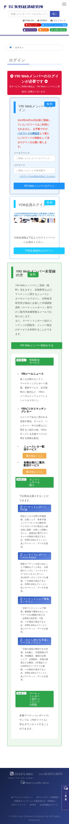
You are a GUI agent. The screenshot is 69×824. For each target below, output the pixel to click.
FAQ (32, 805)
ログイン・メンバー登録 (54, 25)
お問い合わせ (58, 30)
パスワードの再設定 (29, 133)
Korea (42, 20)
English (28, 20)
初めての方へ (33, 25)
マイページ (30, 30)
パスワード (34, 169)
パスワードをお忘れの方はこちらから (37, 176)
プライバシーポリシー (22, 797)
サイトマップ (58, 20)
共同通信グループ (48, 805)
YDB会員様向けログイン (39, 250)
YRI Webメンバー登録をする (36, 345)
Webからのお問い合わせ (34, 783)
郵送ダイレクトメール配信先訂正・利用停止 (34, 801)
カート (43, 30)
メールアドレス (34, 156)
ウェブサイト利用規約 (47, 797)
